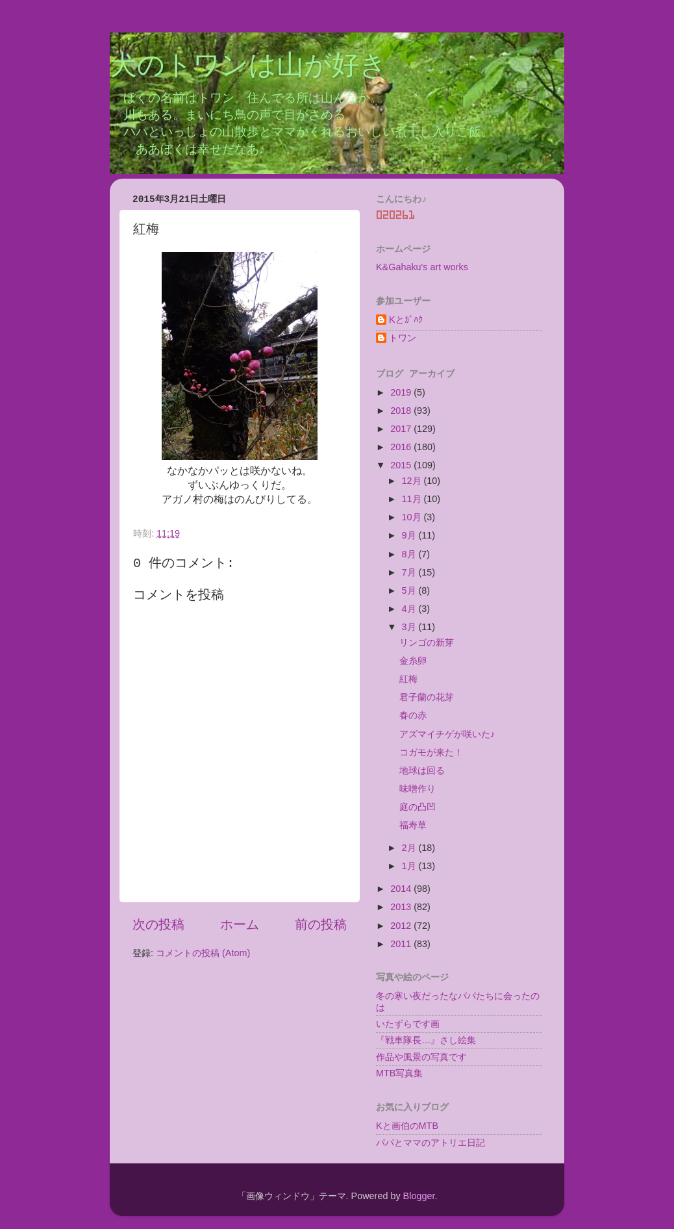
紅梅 (408, 679)
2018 (402, 410)
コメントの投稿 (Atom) (203, 953)
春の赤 (413, 715)
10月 (413, 517)
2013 (402, 907)
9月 (410, 535)
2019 (402, 392)
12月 (413, 480)
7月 (410, 572)
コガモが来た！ (431, 752)
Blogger (419, 1196)
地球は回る (422, 770)
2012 (402, 925)
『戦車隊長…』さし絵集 (426, 1040)
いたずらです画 (408, 1024)
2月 (410, 848)
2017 (402, 429)
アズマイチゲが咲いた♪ (447, 734)
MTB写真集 (399, 1073)
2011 (402, 944)
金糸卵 (413, 660)
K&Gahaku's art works (422, 267)
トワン (402, 338)
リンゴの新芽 (426, 642)
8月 (410, 554)
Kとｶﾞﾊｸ (406, 319)
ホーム (239, 924)
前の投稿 (321, 924)
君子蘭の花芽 (426, 697)
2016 (402, 447)
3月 (410, 627)
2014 (402, 888)
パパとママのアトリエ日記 (430, 1142)
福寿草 (413, 825)
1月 (410, 866)
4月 (410, 608)
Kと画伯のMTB (407, 1126)
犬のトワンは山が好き (248, 66)
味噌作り (417, 788)
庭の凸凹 (417, 807)
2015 (402, 465)
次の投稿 (158, 924)
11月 (413, 499)
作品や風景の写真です (421, 1057)
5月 (410, 590)
